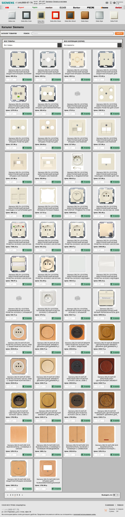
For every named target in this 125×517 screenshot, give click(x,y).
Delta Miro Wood (70, 21)
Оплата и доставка (60, 1)
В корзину (27, 79)
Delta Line (11, 21)
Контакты (49, 1)
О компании (109, 505)
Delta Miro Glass (55, 21)
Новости (120, 505)
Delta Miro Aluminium (41, 22)
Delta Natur (85, 21)
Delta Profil (114, 21)
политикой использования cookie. (84, 514)
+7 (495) (24, 3)
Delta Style (99, 21)
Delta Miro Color (26, 21)
